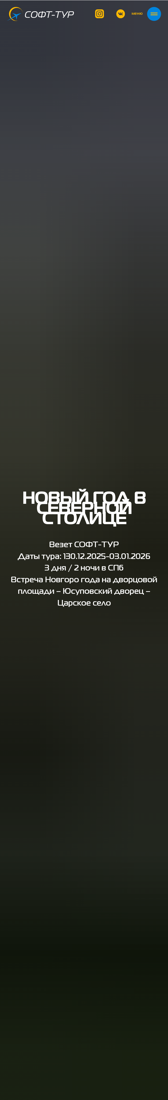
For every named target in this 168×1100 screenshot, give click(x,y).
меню (137, 13)
